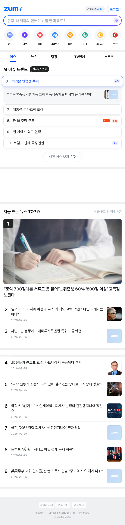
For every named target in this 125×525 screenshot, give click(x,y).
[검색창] (57, 20)
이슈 (13, 57)
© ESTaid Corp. (62, 516)
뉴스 (34, 57)
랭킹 (54, 57)
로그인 (114, 9)
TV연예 (79, 57)
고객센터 (78, 505)
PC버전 (62, 505)
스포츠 (109, 57)
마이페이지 (46, 505)
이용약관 (40, 512)
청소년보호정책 (81, 512)
